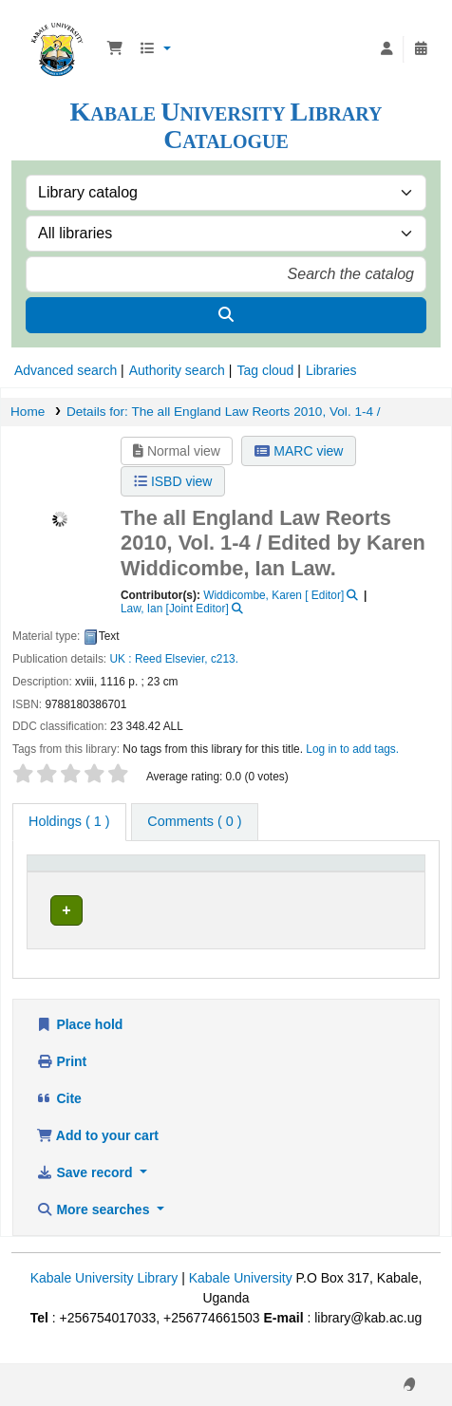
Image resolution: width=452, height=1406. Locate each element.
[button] (115, 49)
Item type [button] (61, 886)
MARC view (298, 451)
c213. (224, 659)
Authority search (177, 370)
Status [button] (377, 886)
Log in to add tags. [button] (352, 749)
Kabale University (240, 1297)
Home (27, 411)
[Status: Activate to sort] (388, 878)
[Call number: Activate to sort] (289, 878)
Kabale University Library (104, 1297)
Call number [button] (269, 886)
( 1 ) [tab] (69, 821)
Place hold (79, 1044)
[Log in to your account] (386, 49)
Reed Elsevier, (171, 659)
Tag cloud (264, 370)
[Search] (226, 315)
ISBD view (173, 481)
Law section (164, 920)
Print (61, 1081)
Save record (86, 1192)
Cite (59, 1118)
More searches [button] (94, 1229)
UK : (120, 659)
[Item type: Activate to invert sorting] (73, 878)
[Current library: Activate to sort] (172, 878)
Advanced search (65, 370)
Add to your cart (97, 1155)
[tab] (194, 822)
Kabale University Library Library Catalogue (56, 27)
